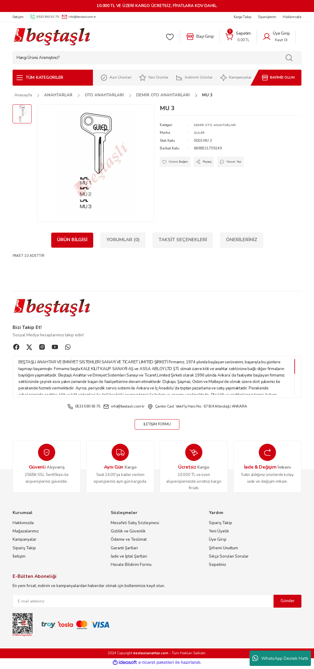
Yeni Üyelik (219, 533)
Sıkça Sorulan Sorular (229, 558)
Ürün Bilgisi (72, 240)
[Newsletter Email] (157, 603)
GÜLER (199, 132)
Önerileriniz (241, 240)
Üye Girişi (217, 542)
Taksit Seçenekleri (183, 240)
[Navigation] (53, 78)
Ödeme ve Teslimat (129, 542)
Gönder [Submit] (288, 603)
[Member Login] (276, 36)
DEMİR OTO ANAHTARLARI (216, 124)
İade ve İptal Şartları (129, 558)
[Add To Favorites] (176, 163)
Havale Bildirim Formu (131, 567)
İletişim (19, 558)
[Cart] (238, 36)
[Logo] (52, 37)
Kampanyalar (24, 542)
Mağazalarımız (26, 533)
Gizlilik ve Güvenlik (128, 533)
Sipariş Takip (24, 550)
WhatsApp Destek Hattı (280, 658)
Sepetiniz (217, 567)
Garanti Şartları (124, 550)
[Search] (157, 57)
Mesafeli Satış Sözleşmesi (135, 525)
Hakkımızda (23, 525)
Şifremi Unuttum (223, 550)
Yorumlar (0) (123, 240)
